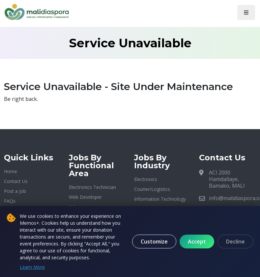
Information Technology (160, 199)
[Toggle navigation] (246, 12)
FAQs (9, 201)
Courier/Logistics (152, 189)
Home (10, 171)
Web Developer (85, 197)
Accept (197, 241)
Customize (154, 241)
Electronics (145, 179)
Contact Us (16, 181)
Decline (235, 241)
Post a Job (15, 191)
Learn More (32, 267)
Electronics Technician (92, 187)
